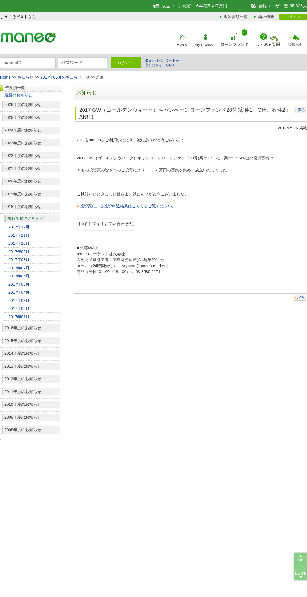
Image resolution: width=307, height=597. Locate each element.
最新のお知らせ (18, 95)
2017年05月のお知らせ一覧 (65, 77)
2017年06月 (18, 276)
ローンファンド (235, 44)
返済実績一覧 (236, 16)
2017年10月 (18, 243)
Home (182, 44)
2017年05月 (18, 284)
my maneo (204, 44)
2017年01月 (18, 316)
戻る (301, 110)
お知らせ (295, 44)
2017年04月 (18, 292)
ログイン (293, 16)
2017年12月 (18, 227)
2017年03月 (18, 300)
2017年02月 (18, 308)
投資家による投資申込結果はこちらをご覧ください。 (128, 206)
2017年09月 (18, 251)
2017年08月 (18, 259)
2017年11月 (18, 235)
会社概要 (266, 16)
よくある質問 (268, 44)
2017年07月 (18, 268)
